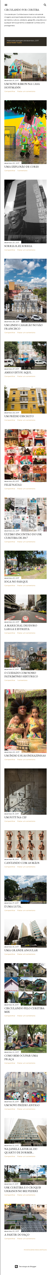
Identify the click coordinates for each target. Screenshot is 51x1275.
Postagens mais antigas (35, 1250)
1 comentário (22, 170)
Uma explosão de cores (21, 166)
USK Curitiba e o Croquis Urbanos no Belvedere (22, 1189)
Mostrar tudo (14, 43)
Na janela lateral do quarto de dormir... (20, 1150)
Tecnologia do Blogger (25, 1266)
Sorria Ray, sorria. (18, 246)
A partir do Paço (16, 1234)
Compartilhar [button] (9, 91)
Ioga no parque (16, 581)
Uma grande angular (21, 950)
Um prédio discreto (19, 416)
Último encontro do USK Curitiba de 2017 (23, 536)
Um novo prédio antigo (22, 1105)
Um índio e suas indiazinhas (25, 755)
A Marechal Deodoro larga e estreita (20, 627)
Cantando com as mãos (21, 863)
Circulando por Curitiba (21, 9)
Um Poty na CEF (15, 817)
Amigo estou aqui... (18, 372)
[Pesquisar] (45, 4)
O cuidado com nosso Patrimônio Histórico (21, 674)
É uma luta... (13, 906)
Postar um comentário (26, 91)
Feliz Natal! (13, 484)
